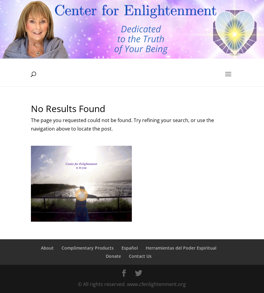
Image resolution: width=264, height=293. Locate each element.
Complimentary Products (88, 248)
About (47, 248)
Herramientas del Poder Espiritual (181, 248)
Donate (113, 256)
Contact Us (140, 256)
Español (130, 248)
